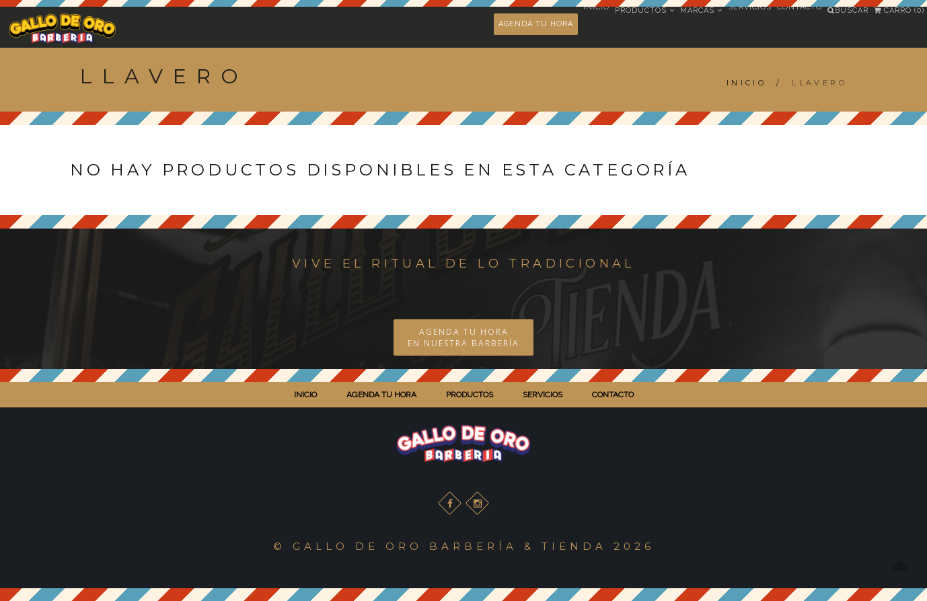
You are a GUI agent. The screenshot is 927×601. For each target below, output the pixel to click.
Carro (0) (899, 10)
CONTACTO (613, 394)
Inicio (746, 82)
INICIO (305, 394)
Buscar (847, 10)
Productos (645, 10)
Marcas (701, 10)
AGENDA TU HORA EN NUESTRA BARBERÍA (463, 337)
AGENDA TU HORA (535, 23)
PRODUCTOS (469, 394)
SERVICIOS (542, 394)
